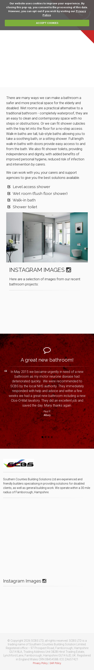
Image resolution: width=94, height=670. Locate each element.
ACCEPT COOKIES (47, 22)
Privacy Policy (40, 663)
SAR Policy (55, 663)
